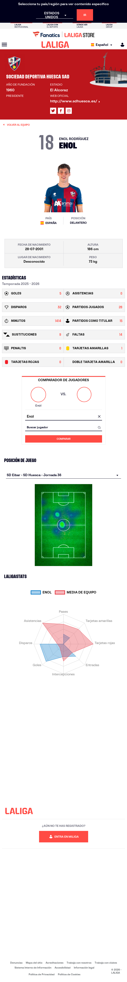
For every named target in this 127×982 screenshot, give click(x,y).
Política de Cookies (69, 974)
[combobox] (63, 416)
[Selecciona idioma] (102, 44)
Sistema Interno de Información (33, 967)
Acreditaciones (54, 962)
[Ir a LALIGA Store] (63, 34)
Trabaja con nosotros (79, 962)
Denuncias (16, 962)
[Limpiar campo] (99, 416)
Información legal (84, 967)
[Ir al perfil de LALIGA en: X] (53, 111)
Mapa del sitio (34, 962)
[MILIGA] (121, 45)
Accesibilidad (63, 967)
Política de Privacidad (42, 974)
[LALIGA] (55, 44)
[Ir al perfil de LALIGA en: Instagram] (69, 111)
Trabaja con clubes (106, 962)
